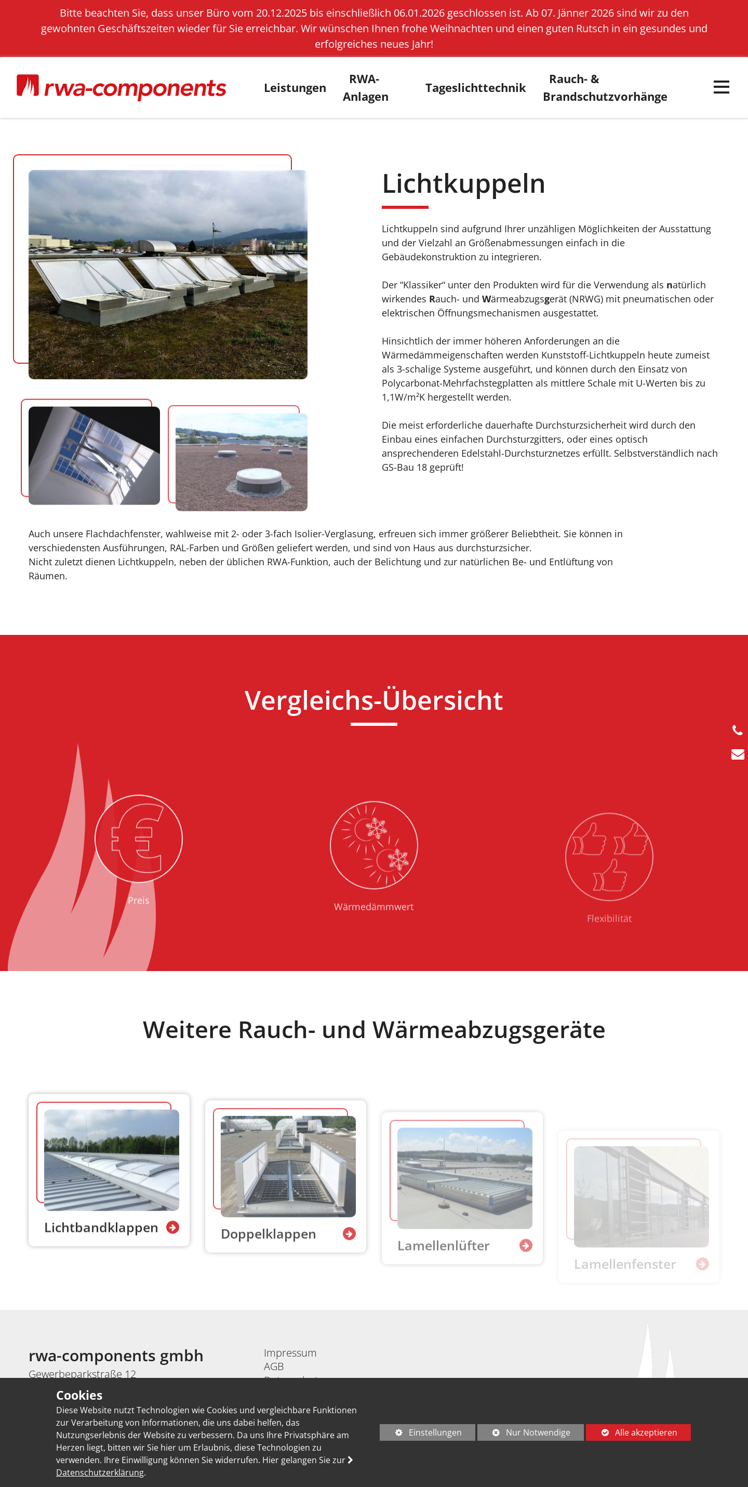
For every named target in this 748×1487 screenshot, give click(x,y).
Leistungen (295, 87)
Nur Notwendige (524, 1434)
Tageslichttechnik (475, 87)
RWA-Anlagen (366, 87)
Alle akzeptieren (631, 1432)
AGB (274, 1366)
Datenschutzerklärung (100, 1472)
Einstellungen (421, 1434)
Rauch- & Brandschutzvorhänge (605, 87)
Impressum (290, 1353)
